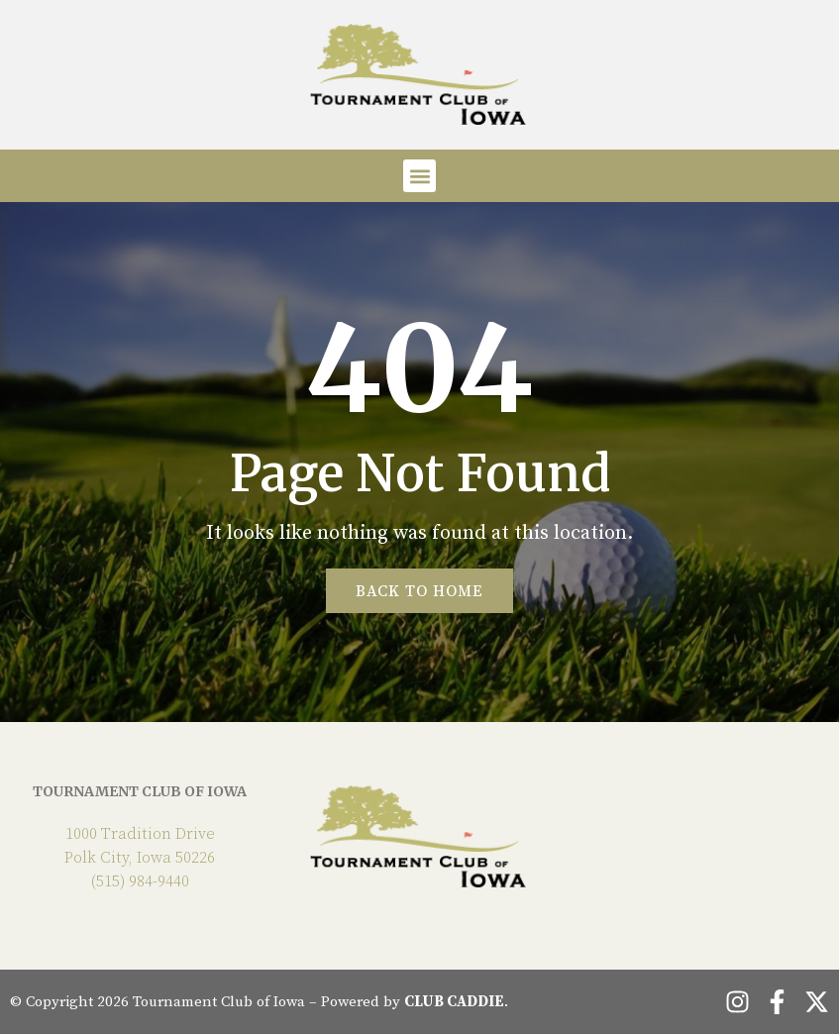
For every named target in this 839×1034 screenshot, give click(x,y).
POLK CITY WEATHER (699, 836)
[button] (419, 175)
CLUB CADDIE (454, 1001)
